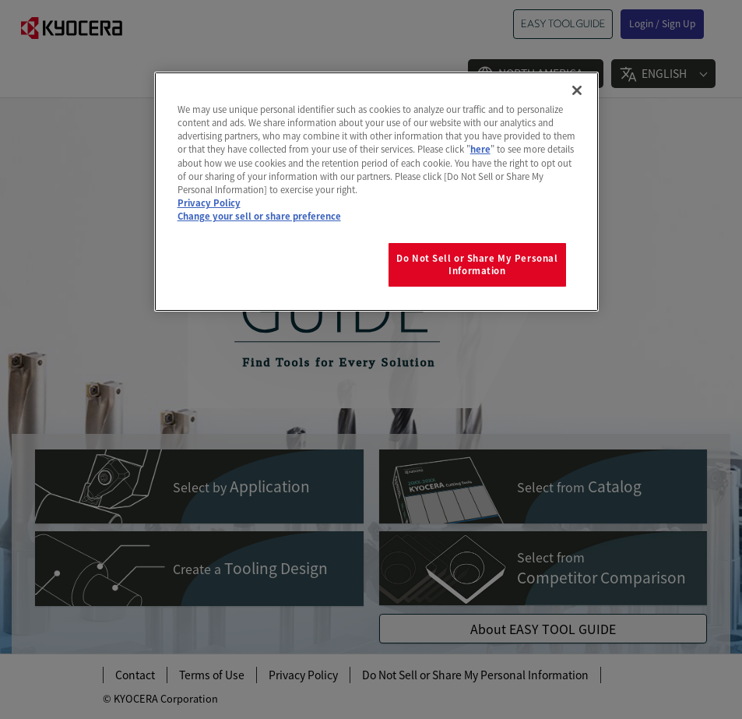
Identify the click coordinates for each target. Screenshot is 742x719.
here (480, 149)
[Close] (577, 90)
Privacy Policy (209, 202)
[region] (377, 191)
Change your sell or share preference (259, 216)
